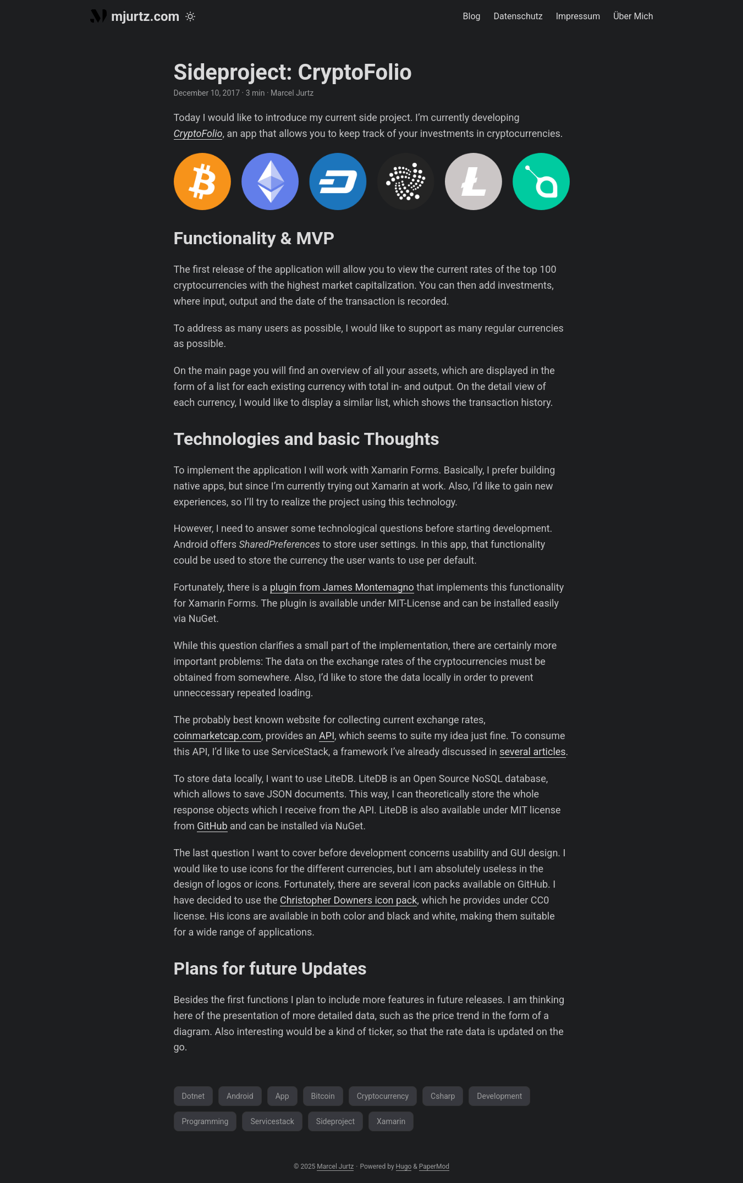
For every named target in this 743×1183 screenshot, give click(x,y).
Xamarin (391, 1121)
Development (499, 1096)
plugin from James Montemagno (342, 587)
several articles (532, 751)
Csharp (443, 1096)
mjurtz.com (135, 16)
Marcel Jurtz (335, 1166)
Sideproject (335, 1121)
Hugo (404, 1166)
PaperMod (434, 1166)
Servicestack (272, 1121)
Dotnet (193, 1096)
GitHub (212, 826)
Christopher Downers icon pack (348, 900)
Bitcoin (323, 1096)
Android (240, 1096)
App (282, 1096)
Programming (205, 1121)
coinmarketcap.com (218, 735)
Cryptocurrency (383, 1096)
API (326, 735)
